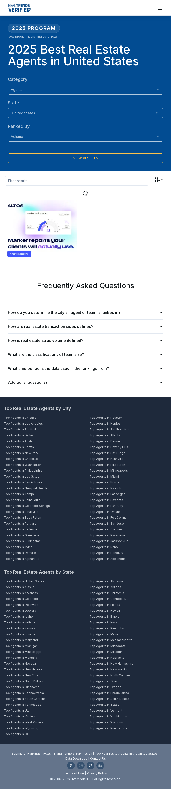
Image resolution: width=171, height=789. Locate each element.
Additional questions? (85, 382)
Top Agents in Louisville (21, 512)
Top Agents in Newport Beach (25, 488)
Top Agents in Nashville (107, 459)
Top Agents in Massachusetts (111, 640)
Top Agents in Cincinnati (107, 529)
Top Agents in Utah (17, 710)
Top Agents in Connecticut (109, 599)
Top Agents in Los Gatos (21, 476)
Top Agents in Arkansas (21, 593)
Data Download (76, 758)
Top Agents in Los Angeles (23, 423)
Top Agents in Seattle (19, 447)
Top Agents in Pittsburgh (107, 464)
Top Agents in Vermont (106, 710)
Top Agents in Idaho (18, 616)
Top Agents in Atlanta (105, 435)
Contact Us (98, 758)
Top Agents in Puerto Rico (108, 728)
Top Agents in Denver (105, 441)
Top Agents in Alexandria (107, 559)
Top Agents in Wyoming (21, 728)
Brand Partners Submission (73, 753)
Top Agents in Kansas (19, 628)
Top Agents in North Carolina (110, 675)
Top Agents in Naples (105, 423)
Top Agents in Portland (20, 523)
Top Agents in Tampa (19, 494)
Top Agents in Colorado (21, 599)
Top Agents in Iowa (103, 622)
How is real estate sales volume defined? (85, 340)
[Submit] (85, 158)
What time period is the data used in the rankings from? (85, 368)
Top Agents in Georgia (20, 610)
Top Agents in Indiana (19, 622)
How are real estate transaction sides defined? (85, 326)
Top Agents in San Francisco (110, 429)
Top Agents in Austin (19, 441)
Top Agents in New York (21, 453)
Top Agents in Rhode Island (109, 693)
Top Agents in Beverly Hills (109, 447)
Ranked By (19, 126)
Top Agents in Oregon (105, 687)
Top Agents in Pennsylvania (24, 693)
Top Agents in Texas (104, 704)
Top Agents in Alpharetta (21, 559)
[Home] (19, 8)
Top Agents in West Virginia (23, 722)
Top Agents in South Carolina (25, 699)
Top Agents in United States (24, 581)
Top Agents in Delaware (21, 605)
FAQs (47, 753)
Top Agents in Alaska (19, 587)
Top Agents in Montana (20, 657)
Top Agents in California (107, 593)
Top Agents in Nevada (20, 663)
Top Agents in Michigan (21, 646)
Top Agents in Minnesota (107, 646)
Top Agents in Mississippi (22, 652)
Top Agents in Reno (104, 547)
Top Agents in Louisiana (21, 634)
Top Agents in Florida (105, 605)
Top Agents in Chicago (20, 417)
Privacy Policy (97, 773)
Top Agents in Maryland (21, 640)
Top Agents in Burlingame (22, 541)
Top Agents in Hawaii (105, 610)
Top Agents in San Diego (107, 453)
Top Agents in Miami (104, 476)
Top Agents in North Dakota (24, 681)
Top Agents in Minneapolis (109, 470)
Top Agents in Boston (105, 482)
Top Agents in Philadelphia (23, 470)
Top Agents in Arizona (105, 587)
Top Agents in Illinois (104, 616)
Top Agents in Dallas (19, 435)
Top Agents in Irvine (18, 547)
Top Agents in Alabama (106, 581)
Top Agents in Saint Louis (22, 500)
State (13, 102)
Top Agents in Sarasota (106, 500)
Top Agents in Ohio (103, 681)
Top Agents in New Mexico (109, 669)
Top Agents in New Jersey (23, 669)
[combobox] (85, 90)
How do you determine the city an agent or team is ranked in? (85, 312)
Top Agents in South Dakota (110, 699)
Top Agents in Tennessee (22, 704)
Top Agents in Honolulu (106, 553)
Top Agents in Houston (106, 417)
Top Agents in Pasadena (107, 535)
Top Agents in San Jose (107, 523)
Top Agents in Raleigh (105, 488)
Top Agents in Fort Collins (108, 517)
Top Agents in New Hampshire (111, 663)
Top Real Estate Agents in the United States (126, 753)
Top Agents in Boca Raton (22, 517)
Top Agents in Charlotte (21, 459)
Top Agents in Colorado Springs (27, 506)
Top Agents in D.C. (17, 734)
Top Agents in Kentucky (107, 628)
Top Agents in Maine (104, 634)
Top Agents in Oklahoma (21, 687)
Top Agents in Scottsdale (22, 429)
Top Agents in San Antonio (23, 482)
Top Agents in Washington (23, 464)
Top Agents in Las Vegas (107, 494)
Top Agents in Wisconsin (107, 722)
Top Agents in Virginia (19, 716)
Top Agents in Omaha (105, 512)
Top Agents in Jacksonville (109, 541)
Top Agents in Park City (106, 506)
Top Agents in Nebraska (107, 657)
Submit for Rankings (26, 753)
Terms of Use (74, 773)
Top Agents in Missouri (106, 652)
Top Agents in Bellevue (20, 529)
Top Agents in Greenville (21, 535)
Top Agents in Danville (20, 553)
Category (17, 79)
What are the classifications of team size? (85, 354)
